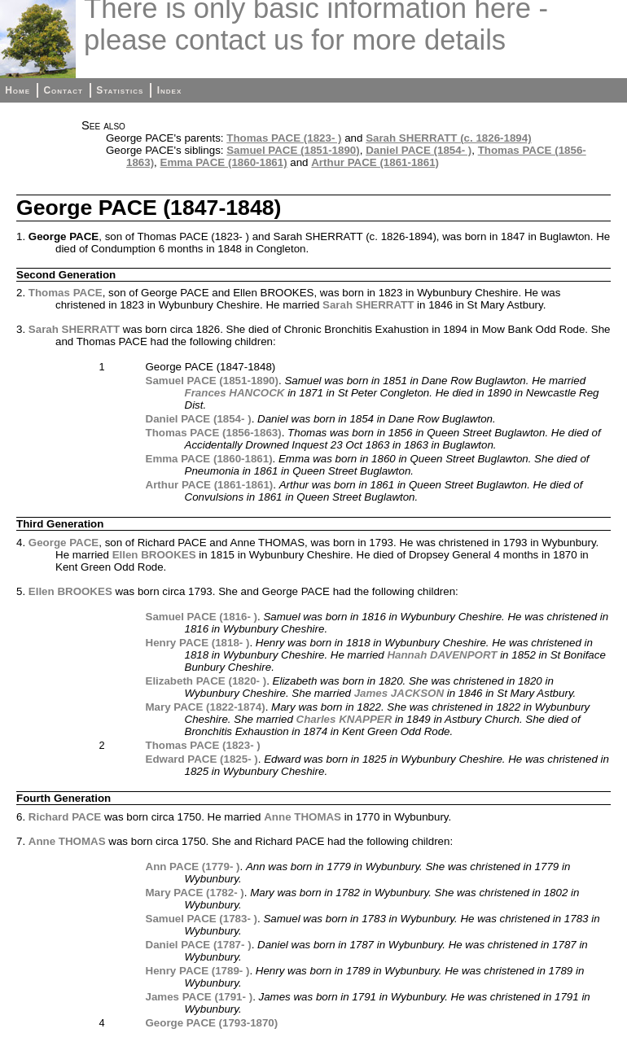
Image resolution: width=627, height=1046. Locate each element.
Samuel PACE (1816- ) (202, 617)
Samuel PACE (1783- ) (202, 919)
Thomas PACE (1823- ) (283, 138)
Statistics (119, 90)
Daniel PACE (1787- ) (199, 945)
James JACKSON (399, 693)
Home (17, 90)
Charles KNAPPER (344, 719)
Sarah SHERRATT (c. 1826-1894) (448, 138)
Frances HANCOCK (235, 393)
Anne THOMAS (302, 817)
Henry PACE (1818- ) (198, 643)
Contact (62, 90)
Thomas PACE (65, 293)
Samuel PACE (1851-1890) (292, 150)
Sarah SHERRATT (368, 305)
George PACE (63, 542)
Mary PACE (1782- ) (195, 892)
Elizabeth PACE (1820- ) (206, 681)
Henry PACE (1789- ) (198, 971)
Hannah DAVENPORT (442, 655)
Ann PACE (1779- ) (193, 866)
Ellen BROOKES (154, 555)
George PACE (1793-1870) (212, 1023)
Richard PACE (64, 817)
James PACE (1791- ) (199, 997)
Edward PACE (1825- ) (202, 759)
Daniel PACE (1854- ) (418, 150)
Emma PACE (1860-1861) (223, 162)
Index (169, 90)
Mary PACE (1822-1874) (205, 707)
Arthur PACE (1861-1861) (375, 162)
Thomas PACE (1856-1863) (214, 433)
